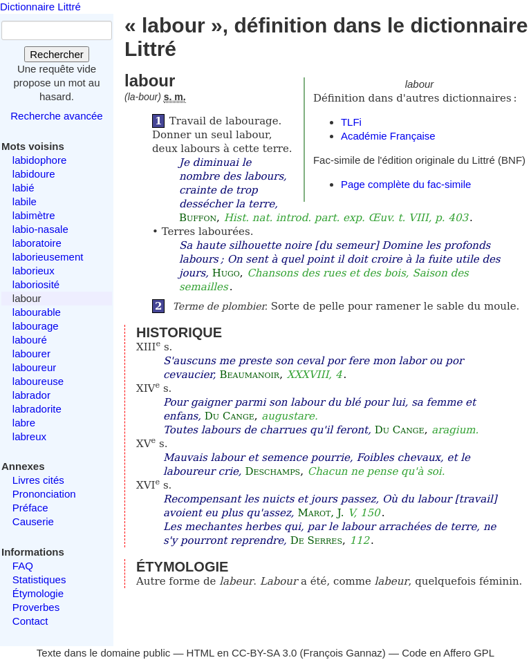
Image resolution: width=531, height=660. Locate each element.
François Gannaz (343, 653)
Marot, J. (320, 513)
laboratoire (37, 243)
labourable (36, 312)
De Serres (316, 540)
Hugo (226, 273)
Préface (30, 507)
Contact (30, 621)
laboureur (34, 367)
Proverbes (35, 607)
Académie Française (388, 136)
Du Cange (229, 416)
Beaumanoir (249, 374)
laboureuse (38, 381)
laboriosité (35, 284)
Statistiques (39, 579)
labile (24, 201)
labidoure (33, 174)
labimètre (33, 215)
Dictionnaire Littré (40, 6)
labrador (31, 395)
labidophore (39, 160)
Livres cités (38, 480)
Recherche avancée (56, 116)
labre (23, 422)
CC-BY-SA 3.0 (264, 653)
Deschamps (272, 471)
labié (23, 188)
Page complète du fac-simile (406, 184)
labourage (35, 326)
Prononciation (44, 494)
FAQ (22, 566)
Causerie (33, 521)
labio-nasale (40, 229)
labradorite (37, 409)
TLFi (351, 122)
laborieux (33, 270)
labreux (29, 436)
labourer (31, 353)
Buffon (197, 217)
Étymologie (38, 593)
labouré (29, 340)
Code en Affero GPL (448, 653)
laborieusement (48, 257)
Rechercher (57, 54)
